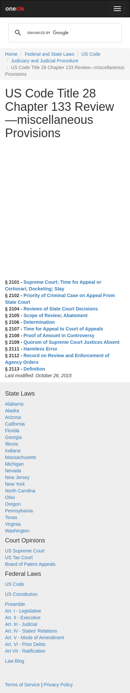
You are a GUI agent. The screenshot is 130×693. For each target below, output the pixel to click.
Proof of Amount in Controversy (59, 335)
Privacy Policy (58, 684)
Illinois (11, 444)
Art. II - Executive (23, 617)
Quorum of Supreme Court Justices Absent (71, 342)
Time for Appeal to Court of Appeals (63, 328)
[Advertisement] (65, 209)
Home (11, 54)
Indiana (12, 450)
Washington (17, 530)
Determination (39, 322)
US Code (91, 54)
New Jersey (17, 477)
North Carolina (20, 490)
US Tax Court (19, 557)
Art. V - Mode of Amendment (34, 637)
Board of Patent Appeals (30, 564)
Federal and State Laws (49, 54)
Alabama (14, 404)
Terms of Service (22, 684)
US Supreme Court (24, 550)
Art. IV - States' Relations (31, 631)
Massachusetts (20, 457)
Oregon (13, 504)
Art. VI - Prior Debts (25, 644)
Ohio (10, 497)
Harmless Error (40, 349)
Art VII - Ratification (25, 651)
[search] (64, 33)
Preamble (15, 604)
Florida (12, 430)
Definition (34, 369)
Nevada (13, 470)
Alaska (12, 410)
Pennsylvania (19, 510)
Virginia (12, 524)
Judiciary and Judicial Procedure (45, 60)
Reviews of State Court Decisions (60, 308)
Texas (11, 517)
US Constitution (21, 594)
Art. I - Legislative (23, 611)
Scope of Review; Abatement (55, 315)
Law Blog (14, 661)
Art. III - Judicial (21, 624)
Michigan (14, 464)
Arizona (13, 417)
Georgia (13, 437)
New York (15, 484)
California (15, 424)
